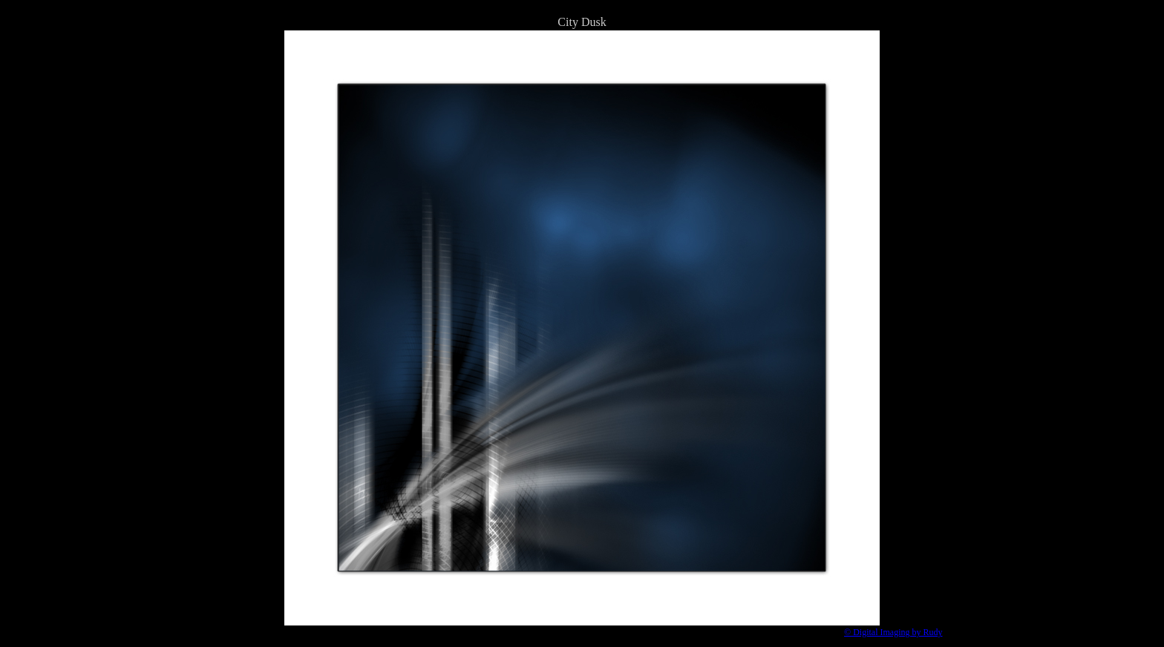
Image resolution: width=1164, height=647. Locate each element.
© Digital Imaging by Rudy (893, 632)
